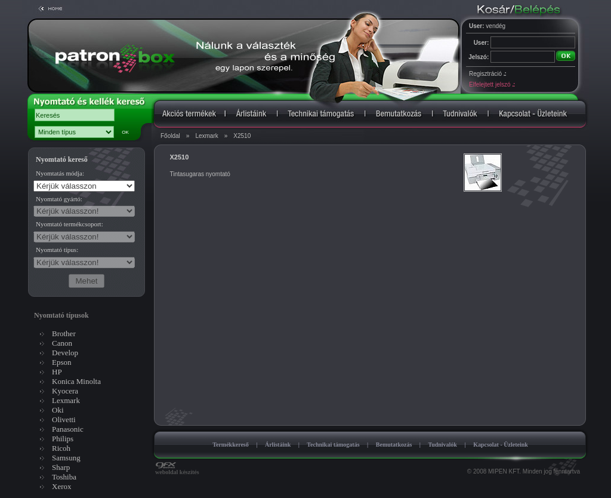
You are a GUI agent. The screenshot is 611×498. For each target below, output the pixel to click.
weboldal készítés (177, 469)
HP (57, 371)
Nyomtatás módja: (60, 173)
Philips (62, 438)
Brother (64, 333)
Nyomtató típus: (57, 249)
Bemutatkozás (394, 444)
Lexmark (206, 136)
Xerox (62, 486)
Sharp (61, 467)
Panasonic (68, 429)
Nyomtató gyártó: (59, 198)
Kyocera (65, 390)
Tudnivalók (442, 444)
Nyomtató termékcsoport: (69, 224)
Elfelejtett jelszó (491, 84)
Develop (65, 352)
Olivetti (64, 419)
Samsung (66, 457)
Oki (58, 409)
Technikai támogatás (333, 444)
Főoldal (170, 136)
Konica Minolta (76, 381)
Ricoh (61, 448)
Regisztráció (487, 73)
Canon (62, 343)
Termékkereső (230, 444)
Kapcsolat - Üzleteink (500, 444)
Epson (62, 362)
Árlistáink (278, 444)
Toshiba (64, 476)
